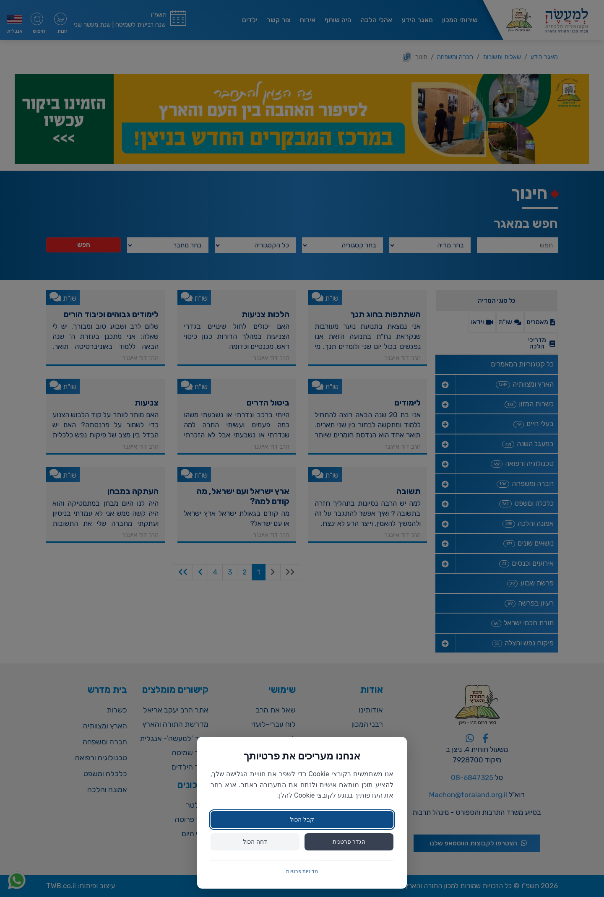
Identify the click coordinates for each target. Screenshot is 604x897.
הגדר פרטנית (349, 841)
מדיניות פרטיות (302, 871)
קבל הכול (302, 819)
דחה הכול (255, 841)
